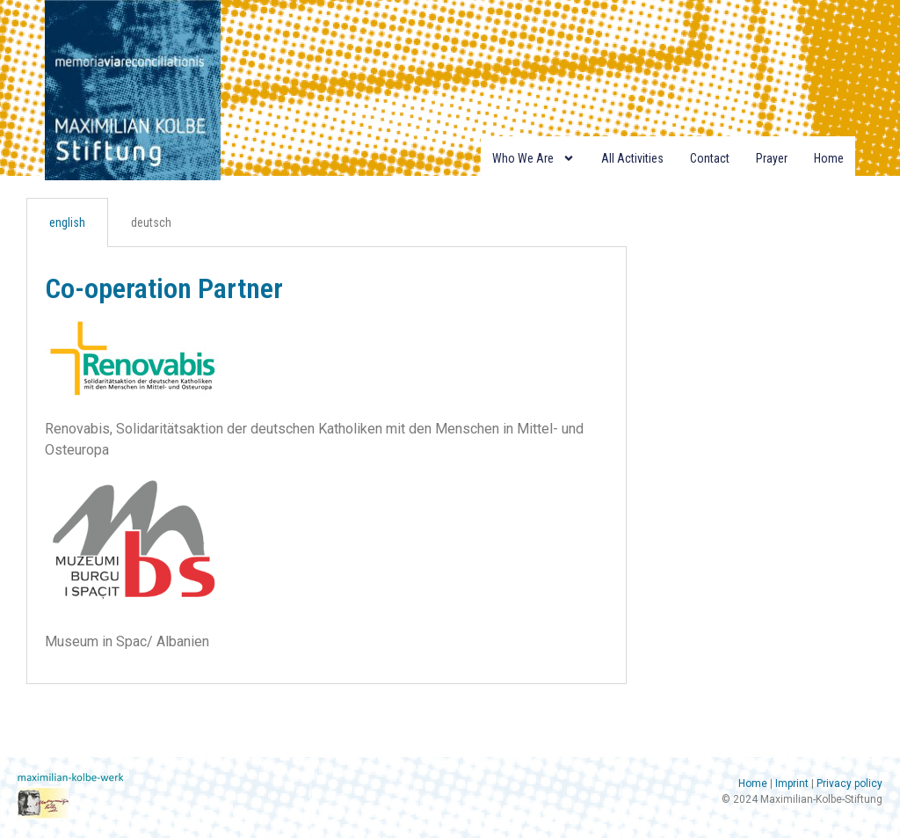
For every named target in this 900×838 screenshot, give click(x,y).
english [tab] (67, 222)
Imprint (792, 783)
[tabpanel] (326, 465)
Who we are (533, 158)
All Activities (632, 158)
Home (829, 158)
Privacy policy (849, 783)
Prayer (772, 158)
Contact (709, 158)
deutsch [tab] (151, 222)
